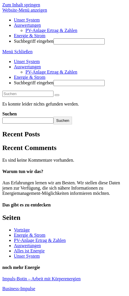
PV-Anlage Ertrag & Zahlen (51, 71)
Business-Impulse (18, 288)
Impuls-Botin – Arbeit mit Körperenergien (41, 278)
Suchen (9, 113)
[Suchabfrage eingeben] (28, 94)
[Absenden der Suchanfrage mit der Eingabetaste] (79, 41)
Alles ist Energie (29, 250)
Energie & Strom (29, 77)
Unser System (27, 61)
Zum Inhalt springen (21, 4)
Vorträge (22, 229)
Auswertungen (27, 66)
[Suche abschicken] (57, 95)
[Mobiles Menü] (17, 51)
